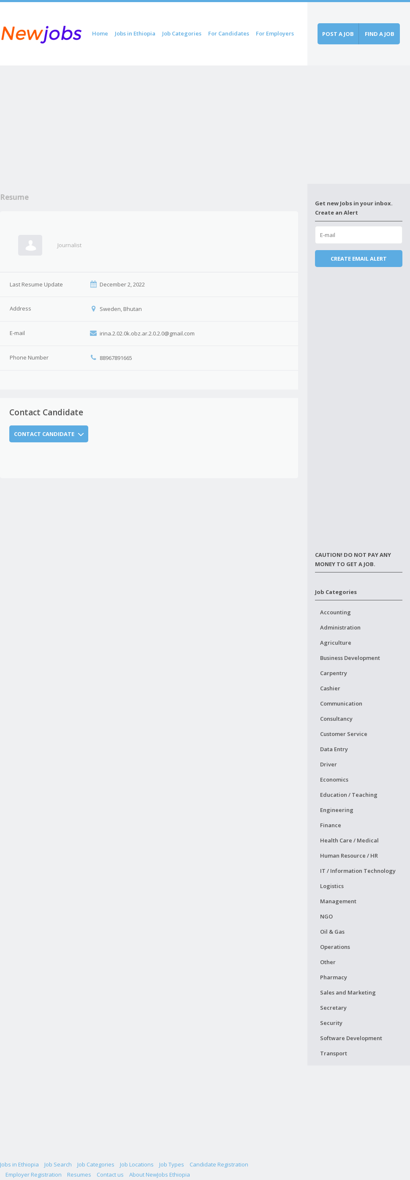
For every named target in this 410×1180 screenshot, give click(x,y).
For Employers (275, 33)
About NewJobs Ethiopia (159, 1174)
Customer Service (343, 734)
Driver (328, 764)
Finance (330, 825)
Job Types (171, 1164)
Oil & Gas (332, 931)
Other (328, 962)
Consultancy (336, 718)
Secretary (333, 1007)
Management (338, 901)
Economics (334, 779)
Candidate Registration (219, 1164)
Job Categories (181, 33)
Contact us (110, 1174)
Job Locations (137, 1164)
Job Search (58, 1164)
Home (100, 33)
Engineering (336, 810)
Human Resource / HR (349, 855)
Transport (333, 1053)
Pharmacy (333, 977)
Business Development (350, 658)
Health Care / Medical (349, 840)
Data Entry (334, 749)
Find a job (379, 34)
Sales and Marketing (348, 992)
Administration (340, 627)
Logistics (332, 886)
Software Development (351, 1038)
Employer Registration (33, 1174)
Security (331, 1023)
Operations (335, 947)
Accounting (335, 612)
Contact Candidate (49, 434)
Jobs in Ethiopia (135, 33)
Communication (341, 703)
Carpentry (333, 673)
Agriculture (335, 642)
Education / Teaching (348, 794)
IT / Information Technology (358, 871)
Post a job (338, 34)
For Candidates (228, 33)
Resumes (79, 1174)
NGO (326, 916)
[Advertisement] (153, 124)
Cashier (330, 688)
